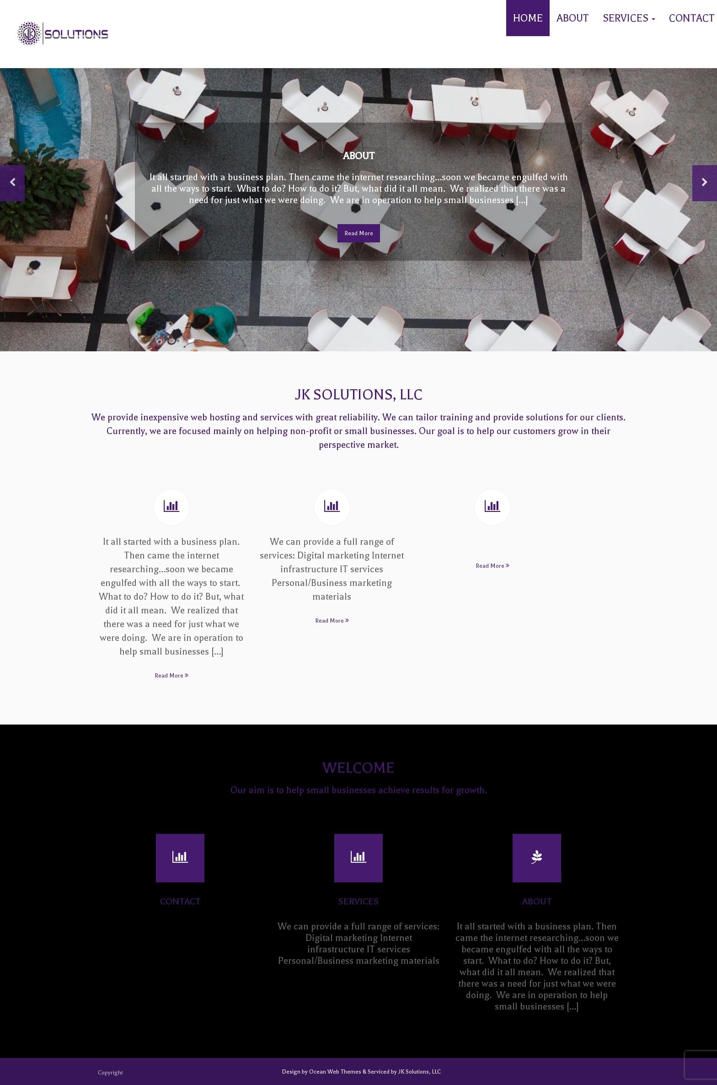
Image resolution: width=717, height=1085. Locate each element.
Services (629, 18)
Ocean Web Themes (336, 1072)
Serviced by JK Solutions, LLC (403, 1072)
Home (528, 18)
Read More (358, 233)
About (572, 18)
